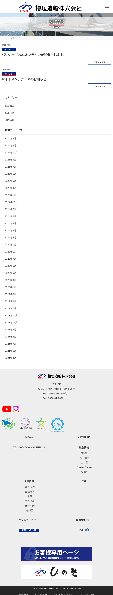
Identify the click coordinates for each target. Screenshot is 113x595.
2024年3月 (10, 230)
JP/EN (82, 530)
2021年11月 (11, 322)
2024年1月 (10, 244)
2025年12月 (11, 152)
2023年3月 (10, 280)
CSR (84, 481)
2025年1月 (10, 195)
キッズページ (26, 520)
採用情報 (9, 119)
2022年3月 (10, 301)
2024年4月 (10, 223)
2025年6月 (10, 173)
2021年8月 (10, 336)
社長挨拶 (30, 487)
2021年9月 (10, 329)
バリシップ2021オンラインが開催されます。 (34, 54)
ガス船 (84, 462)
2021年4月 (10, 357)
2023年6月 (10, 265)
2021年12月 (11, 315)
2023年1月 (10, 287)
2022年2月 (10, 308)
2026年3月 (10, 145)
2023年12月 (11, 251)
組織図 (29, 510)
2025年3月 (10, 188)
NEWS (29, 437)
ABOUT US (84, 437)
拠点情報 (30, 501)
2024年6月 (10, 216)
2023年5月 (10, 273)
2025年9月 (10, 159)
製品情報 (9, 105)
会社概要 (30, 492)
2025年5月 (10, 181)
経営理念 (30, 506)
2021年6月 (10, 350)
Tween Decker (84, 467)
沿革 (29, 496)
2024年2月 (10, 237)
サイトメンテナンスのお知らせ (24, 79)
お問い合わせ (29, 530)
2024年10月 (11, 202)
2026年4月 (10, 138)
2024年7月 (10, 209)
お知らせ (9, 49)
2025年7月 (10, 166)
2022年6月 (10, 294)
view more (99, 62)
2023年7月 (10, 258)
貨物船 (84, 453)
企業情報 (29, 481)
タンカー (85, 458)
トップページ (14, 38)
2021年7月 (10, 343)
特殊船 (84, 472)
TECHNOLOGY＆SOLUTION (29, 447)
